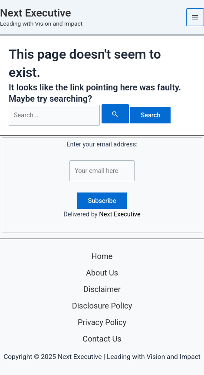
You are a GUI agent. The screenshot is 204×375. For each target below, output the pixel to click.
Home (101, 256)
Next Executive (35, 13)
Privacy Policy (102, 322)
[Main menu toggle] (195, 17)
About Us (102, 272)
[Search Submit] (115, 113)
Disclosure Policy (102, 305)
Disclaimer (102, 289)
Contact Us (101, 338)
